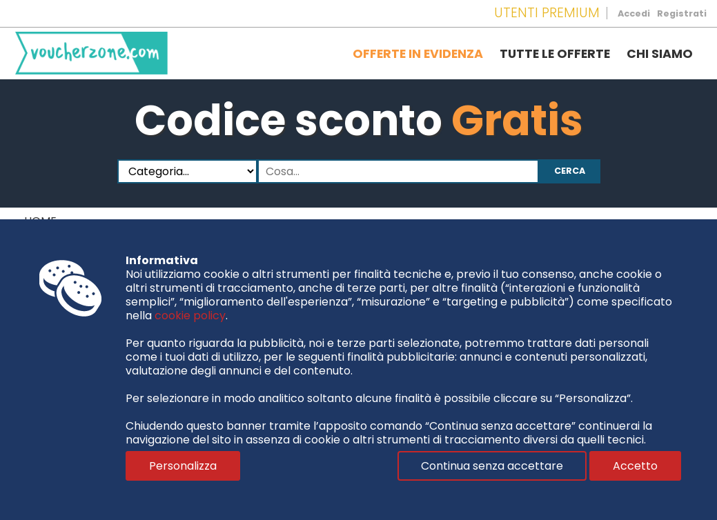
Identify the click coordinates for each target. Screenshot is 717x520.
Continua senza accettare (492, 466)
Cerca (569, 171)
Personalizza (183, 466)
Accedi (634, 13)
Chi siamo (660, 54)
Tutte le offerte (555, 54)
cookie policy (190, 315)
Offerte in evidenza (418, 54)
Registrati (682, 13)
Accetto (635, 466)
